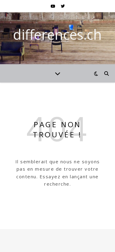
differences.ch (57, 34)
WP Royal (73, 240)
